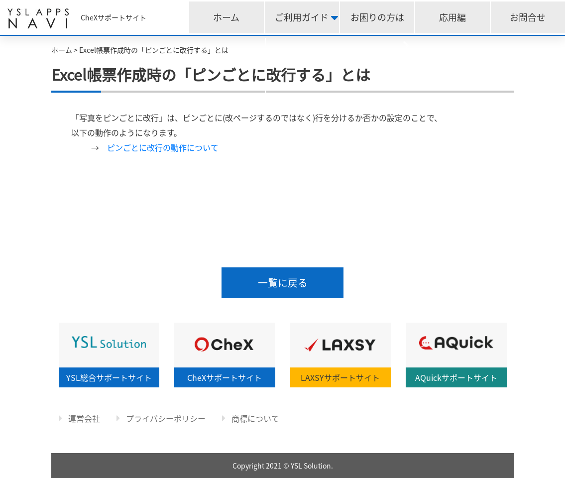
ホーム (226, 17)
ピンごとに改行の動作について (163, 147)
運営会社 (79, 418)
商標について (250, 418)
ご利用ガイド (302, 17)
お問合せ (528, 17)
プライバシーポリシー (161, 418)
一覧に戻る (283, 282)
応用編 (452, 17)
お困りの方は (377, 17)
